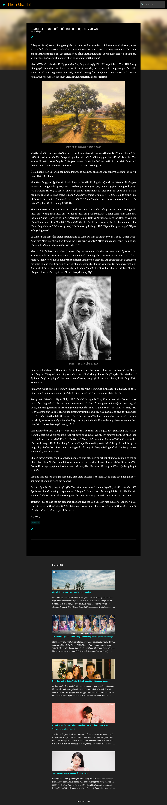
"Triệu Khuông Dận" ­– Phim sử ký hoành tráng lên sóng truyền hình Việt (82, 637)
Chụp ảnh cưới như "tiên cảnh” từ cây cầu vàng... (72, 592)
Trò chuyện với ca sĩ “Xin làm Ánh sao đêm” (70, 773)
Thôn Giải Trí (19, 4)
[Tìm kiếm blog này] (151, 4)
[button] (32, 37)
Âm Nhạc (35, 523)
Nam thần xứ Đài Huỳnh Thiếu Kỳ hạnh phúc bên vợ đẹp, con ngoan (80, 681)
